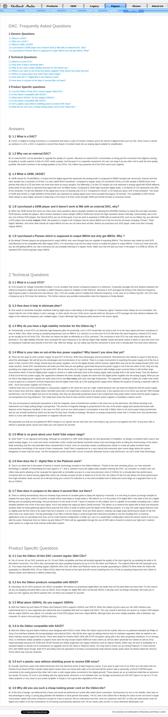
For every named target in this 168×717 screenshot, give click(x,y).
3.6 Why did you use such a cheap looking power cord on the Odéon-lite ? (42, 107)
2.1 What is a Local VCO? (20, 61)
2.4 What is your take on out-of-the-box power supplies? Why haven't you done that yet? (49, 71)
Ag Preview (31, 10)
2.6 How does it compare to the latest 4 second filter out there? (37, 80)
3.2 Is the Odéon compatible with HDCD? (27, 94)
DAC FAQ (133, 10)
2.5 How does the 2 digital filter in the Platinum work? (34, 77)
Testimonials (10, 10)
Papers (115, 6)
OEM (73, 6)
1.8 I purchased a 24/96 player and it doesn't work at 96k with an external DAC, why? (47, 47)
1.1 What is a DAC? (18, 38)
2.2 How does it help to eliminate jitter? (26, 65)
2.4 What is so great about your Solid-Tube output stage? (35, 74)
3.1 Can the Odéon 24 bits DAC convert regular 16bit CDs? (36, 91)
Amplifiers (113, 10)
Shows (136, 6)
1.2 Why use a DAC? (18, 41)
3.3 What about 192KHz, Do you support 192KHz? (32, 97)
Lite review (51, 10)
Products (52, 6)
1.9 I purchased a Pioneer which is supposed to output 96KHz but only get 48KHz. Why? (49, 51)
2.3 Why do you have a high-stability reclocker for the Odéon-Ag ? (39, 68)
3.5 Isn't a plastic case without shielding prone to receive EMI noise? (40, 104)
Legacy (94, 6)
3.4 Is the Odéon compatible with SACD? (27, 101)
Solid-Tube (92, 10)
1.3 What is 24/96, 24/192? (21, 44)
